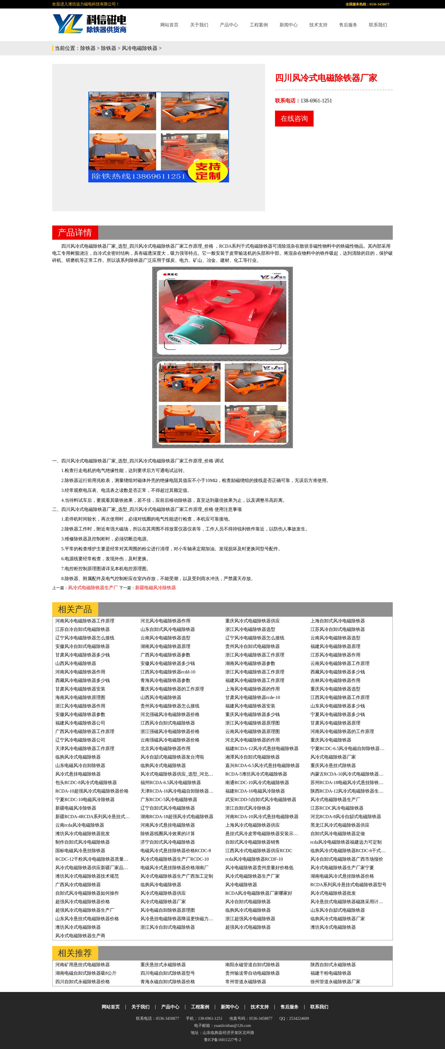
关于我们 (199, 24)
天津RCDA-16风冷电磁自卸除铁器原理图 (181, 791)
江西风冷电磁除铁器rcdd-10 (168, 671)
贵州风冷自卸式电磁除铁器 (252, 646)
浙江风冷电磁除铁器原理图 (252, 723)
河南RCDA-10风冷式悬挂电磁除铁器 (262, 816)
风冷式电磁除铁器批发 (333, 893)
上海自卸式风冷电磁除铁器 (337, 620)
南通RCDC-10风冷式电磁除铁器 (257, 782)
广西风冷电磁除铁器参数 (165, 654)
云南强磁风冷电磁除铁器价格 (170, 740)
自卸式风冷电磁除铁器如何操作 (87, 893)
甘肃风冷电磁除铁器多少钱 (82, 654)
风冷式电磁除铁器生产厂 (93, 587)
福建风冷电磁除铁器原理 (335, 646)
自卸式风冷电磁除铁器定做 (337, 833)
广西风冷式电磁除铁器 (78, 884)
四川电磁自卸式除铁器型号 (167, 973)
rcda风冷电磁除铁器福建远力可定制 (346, 842)
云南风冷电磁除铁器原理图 (252, 731)
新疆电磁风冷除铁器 (155, 587)
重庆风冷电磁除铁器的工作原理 (172, 688)
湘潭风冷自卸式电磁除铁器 (252, 757)
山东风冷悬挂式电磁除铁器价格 (87, 918)
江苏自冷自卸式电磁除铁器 (82, 629)
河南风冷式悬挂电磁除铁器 (167, 825)
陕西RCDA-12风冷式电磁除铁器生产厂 (349, 791)
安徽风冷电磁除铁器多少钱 (167, 663)
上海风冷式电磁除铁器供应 (252, 825)
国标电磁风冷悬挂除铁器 (80, 850)
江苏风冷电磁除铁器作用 (335, 654)
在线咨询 (294, 118)
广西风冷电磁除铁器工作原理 (84, 731)
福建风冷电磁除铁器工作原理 (254, 680)
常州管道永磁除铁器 (245, 981)
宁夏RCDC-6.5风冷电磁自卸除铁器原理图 (352, 748)
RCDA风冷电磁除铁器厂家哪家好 (258, 893)
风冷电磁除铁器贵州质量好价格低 (259, 867)
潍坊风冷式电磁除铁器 (78, 927)
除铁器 (88, 48)
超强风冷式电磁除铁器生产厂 (84, 910)
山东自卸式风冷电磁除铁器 (167, 629)
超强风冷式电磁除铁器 (248, 927)
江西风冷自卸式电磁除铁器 (167, 723)
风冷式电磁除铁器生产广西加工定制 (176, 876)
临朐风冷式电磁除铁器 (78, 757)
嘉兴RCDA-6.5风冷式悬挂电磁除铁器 (262, 765)
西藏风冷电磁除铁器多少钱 (337, 671)
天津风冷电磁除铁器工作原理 (84, 748)
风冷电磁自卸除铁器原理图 (167, 910)
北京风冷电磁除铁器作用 (165, 748)
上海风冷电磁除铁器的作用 (252, 688)
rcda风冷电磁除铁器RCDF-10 (254, 859)
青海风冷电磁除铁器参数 (165, 680)
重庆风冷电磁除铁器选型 (335, 688)
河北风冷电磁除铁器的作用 (252, 740)
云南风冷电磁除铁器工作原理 (340, 663)
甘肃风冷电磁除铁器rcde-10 (252, 697)
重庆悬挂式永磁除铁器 (163, 964)
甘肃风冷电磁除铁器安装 (80, 688)
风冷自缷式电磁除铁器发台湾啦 (172, 757)
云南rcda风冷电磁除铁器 (79, 825)
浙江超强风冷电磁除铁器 (250, 918)
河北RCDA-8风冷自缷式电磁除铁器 (345, 816)
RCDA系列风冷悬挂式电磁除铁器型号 (348, 884)
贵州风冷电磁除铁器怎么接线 (170, 705)
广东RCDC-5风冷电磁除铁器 (169, 799)
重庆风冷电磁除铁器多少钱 (252, 714)
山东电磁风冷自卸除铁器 (80, 765)
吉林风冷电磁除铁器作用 (335, 680)
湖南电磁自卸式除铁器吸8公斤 (86, 973)
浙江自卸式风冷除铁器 (248, 808)
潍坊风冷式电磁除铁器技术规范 (87, 876)
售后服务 (348, 24)
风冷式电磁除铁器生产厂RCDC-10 (174, 859)
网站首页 (169, 24)
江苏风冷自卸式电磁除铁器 (337, 629)
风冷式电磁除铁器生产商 (80, 935)
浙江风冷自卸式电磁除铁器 (167, 927)
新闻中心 (289, 24)
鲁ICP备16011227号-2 (222, 1040)
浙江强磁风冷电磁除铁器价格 (170, 731)
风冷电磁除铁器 (140, 48)
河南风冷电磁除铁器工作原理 (84, 620)
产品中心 (229, 24)
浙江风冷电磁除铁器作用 (80, 705)
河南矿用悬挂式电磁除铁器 (82, 964)
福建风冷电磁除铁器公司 (80, 723)
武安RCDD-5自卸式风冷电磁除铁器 (260, 799)
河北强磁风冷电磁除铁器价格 (170, 714)
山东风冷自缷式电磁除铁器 (337, 910)
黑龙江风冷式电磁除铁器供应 (340, 825)
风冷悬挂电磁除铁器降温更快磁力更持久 (181, 918)
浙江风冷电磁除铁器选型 (250, 629)
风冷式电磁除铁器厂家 (333, 757)
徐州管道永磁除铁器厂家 (335, 981)
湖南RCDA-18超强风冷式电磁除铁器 (177, 816)
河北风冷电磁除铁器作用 (165, 620)
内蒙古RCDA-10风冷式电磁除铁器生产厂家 (353, 774)
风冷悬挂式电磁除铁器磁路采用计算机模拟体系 (358, 901)
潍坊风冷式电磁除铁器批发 (82, 833)
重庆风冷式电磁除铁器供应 (252, 620)
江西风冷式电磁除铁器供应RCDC (258, 850)
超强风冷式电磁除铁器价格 (82, 901)
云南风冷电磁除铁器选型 (165, 637)
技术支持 (318, 24)
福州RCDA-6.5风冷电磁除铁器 (170, 782)
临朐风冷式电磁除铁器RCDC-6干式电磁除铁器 (357, 850)
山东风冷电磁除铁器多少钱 (337, 705)
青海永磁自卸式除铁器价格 (167, 981)
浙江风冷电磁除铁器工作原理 (254, 654)
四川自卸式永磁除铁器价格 (82, 981)
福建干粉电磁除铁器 (330, 973)
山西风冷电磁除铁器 (75, 663)
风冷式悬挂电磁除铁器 (78, 774)
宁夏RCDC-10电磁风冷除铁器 (85, 799)
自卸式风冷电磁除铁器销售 (252, 842)
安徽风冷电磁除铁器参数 (80, 714)
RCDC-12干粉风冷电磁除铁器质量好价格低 (98, 859)
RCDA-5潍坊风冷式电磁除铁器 (256, 774)
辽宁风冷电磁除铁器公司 (80, 740)
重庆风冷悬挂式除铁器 (333, 765)
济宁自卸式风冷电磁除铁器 (167, 842)
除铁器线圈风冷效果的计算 (167, 833)
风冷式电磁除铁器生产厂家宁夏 (342, 867)
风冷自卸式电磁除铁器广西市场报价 (346, 859)
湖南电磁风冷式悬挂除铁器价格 (342, 876)
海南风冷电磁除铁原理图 (80, 697)
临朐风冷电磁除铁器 (160, 884)
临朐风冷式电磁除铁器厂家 (337, 918)
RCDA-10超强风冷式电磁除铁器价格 (92, 791)
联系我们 (378, 24)
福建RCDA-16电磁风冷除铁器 (255, 791)
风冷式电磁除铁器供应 (163, 893)
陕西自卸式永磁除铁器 (333, 964)
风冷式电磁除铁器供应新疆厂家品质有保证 (98, 867)
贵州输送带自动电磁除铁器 (252, 973)
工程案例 (259, 24)
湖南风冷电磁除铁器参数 (250, 663)
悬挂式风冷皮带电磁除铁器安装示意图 (264, 833)
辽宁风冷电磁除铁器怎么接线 (84, 637)
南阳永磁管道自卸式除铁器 (252, 964)
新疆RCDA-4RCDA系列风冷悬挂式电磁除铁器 (101, 816)
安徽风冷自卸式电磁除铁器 (82, 646)
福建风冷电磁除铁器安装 (250, 705)
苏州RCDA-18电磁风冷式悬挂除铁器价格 (351, 782)
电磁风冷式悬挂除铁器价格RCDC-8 (175, 850)
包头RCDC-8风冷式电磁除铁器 (86, 782)
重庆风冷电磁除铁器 (330, 740)
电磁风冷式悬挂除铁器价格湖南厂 (174, 867)
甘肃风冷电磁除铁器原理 (335, 723)
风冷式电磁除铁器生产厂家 (252, 876)
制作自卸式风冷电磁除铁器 (82, 842)
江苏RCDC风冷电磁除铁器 (337, 808)
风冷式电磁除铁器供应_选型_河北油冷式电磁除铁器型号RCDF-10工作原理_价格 (220, 774)
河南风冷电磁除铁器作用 (80, 671)
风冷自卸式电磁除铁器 (248, 901)
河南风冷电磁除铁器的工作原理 (342, 731)
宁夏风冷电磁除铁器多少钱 (337, 714)
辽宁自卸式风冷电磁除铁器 (167, 808)
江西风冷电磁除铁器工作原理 (340, 697)
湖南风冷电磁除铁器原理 (165, 646)
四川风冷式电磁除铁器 (152, 246)
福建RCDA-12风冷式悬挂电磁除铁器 (262, 748)
